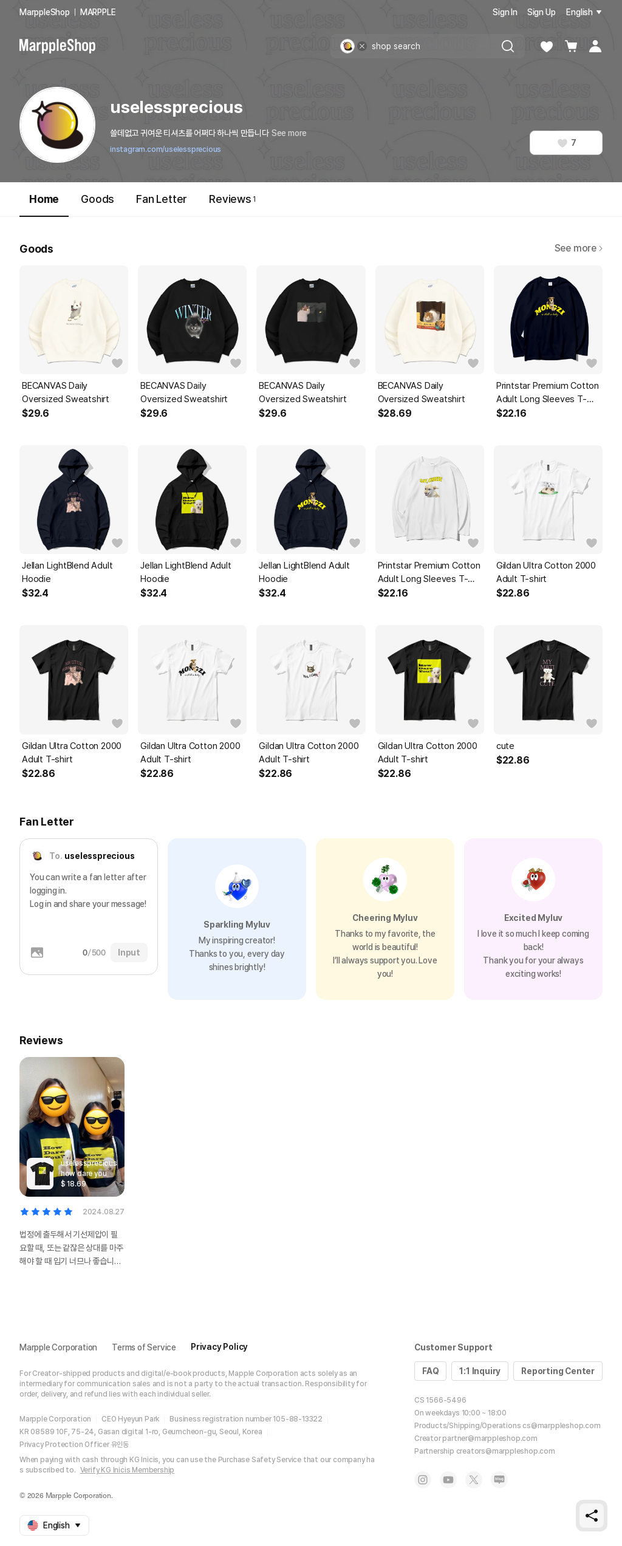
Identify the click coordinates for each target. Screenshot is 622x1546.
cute (505, 746)
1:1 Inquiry (480, 1371)
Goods (97, 199)
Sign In (505, 12)
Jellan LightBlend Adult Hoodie (67, 572)
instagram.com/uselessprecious (165, 149)
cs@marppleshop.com (561, 1425)
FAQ (430, 1371)
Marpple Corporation (58, 1347)
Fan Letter (161, 199)
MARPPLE (98, 12)
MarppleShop (44, 12)
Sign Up (541, 12)
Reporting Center (558, 1371)
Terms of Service (144, 1347)
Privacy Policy (219, 1347)
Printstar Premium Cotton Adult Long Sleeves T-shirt (547, 393)
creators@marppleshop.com (505, 1451)
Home (44, 204)
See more (289, 133)
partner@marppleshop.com (489, 1438)
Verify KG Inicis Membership (127, 1470)
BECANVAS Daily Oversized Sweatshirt (65, 392)
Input (129, 952)
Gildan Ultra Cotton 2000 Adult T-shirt (546, 572)
